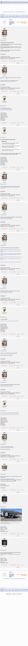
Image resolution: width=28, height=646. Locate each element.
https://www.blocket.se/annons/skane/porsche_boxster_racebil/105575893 (7, 109)
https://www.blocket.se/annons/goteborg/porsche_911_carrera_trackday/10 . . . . (7, 218)
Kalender (5, 2)
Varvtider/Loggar (24, 2)
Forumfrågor (26, 589)
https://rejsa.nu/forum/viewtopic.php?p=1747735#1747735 (10, 414)
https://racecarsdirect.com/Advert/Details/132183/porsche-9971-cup (11, 253)
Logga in (26, 15)
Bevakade (19, 15)
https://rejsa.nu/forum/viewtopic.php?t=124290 (8, 81)
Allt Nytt (1, 2)
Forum (18, 2)
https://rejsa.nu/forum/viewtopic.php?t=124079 (9, 147)
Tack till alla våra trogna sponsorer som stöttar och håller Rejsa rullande (14, 11)
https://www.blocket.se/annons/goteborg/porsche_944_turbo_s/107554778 (7, 292)
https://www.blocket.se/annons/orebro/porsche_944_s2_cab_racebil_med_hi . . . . (7, 386)
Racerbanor (9, 2)
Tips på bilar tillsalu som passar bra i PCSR (11, 23)
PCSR (11, 19)
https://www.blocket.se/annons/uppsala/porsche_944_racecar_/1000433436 (7, 355)
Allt (10, 16)
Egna (13, 16)
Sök (23, 15)
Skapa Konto (2, 14)
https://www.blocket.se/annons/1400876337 (7, 447)
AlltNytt (7, 16)
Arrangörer (14, 2)
